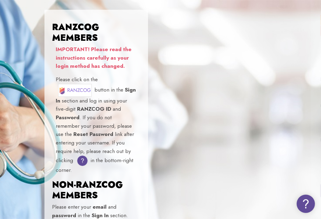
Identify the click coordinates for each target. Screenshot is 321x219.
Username (212, 106)
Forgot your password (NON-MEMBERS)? (269, 173)
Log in (256, 190)
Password (212, 140)
